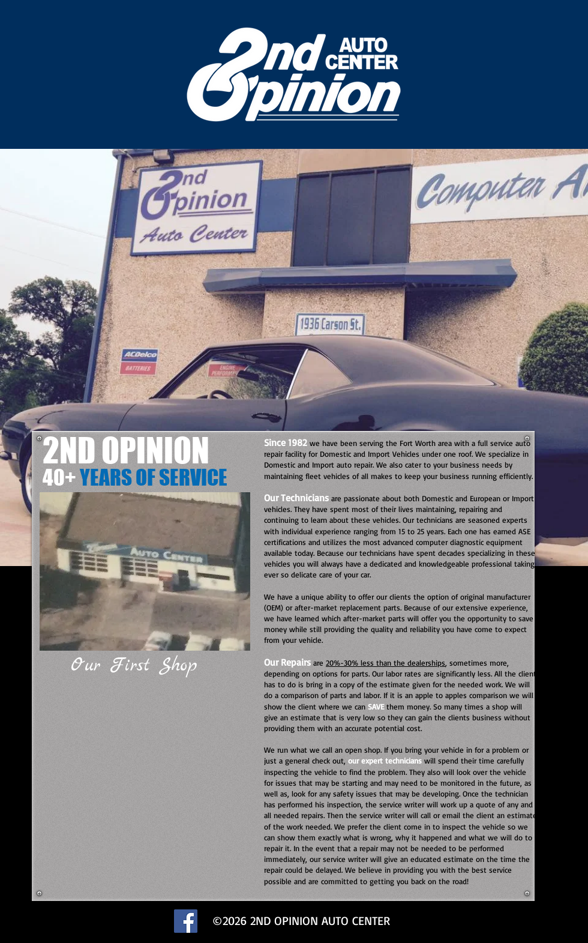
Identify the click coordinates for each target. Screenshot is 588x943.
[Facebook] (185, 921)
